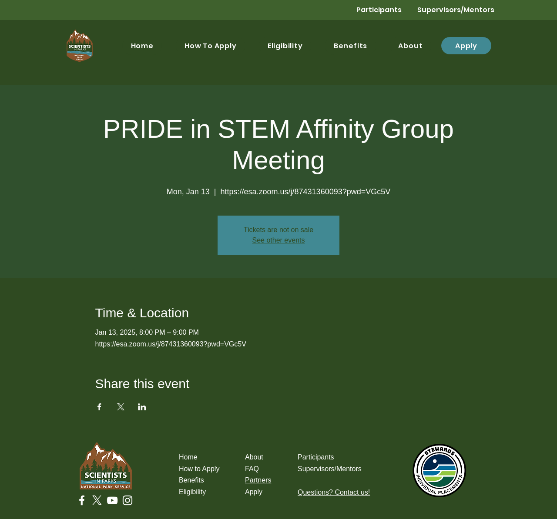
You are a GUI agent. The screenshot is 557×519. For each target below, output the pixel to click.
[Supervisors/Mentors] (455, 10)
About (254, 457)
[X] (97, 500)
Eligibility (192, 492)
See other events (278, 240)
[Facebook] (81, 500)
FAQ (252, 468)
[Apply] (466, 45)
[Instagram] (127, 500)
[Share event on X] (121, 406)
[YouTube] (112, 500)
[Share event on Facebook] (99, 406)
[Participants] (371, 10)
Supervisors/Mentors (330, 468)
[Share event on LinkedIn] (142, 406)
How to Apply (199, 468)
